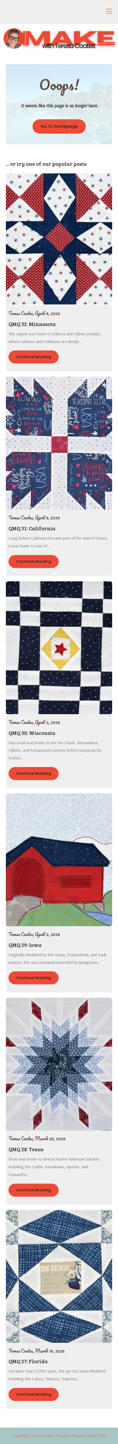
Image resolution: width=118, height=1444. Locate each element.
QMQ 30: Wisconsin (32, 732)
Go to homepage (59, 126)
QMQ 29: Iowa (25, 944)
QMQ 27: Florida (28, 1361)
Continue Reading (33, 356)
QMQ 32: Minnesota (32, 324)
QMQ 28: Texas (26, 1149)
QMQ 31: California (32, 528)
